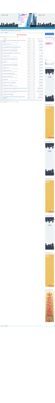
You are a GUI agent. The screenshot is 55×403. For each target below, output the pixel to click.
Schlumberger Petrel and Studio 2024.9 (10, 50)
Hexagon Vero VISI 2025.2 (8, 85)
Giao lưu (12, 83)
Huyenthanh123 (40, 88)
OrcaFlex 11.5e (6, 67)
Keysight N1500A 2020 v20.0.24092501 (10, 64)
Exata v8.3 (5, 61)
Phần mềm (13, 98)
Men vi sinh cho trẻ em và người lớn (9, 82)
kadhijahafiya (5, 98)
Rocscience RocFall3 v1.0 (8, 76)
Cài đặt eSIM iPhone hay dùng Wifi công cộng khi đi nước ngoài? (15, 88)
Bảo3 (42, 52)
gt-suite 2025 (5, 79)
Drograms (41, 44)
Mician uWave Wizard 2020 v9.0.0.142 (10, 58)
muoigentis (4, 83)
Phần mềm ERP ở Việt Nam (8, 94)
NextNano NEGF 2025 (7, 70)
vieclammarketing (40, 91)
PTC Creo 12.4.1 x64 (7, 44)
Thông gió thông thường (14, 59)
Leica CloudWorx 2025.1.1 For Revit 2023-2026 (11, 47)
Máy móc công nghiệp (15, 42)
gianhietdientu (5, 42)
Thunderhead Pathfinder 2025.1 (9, 73)
